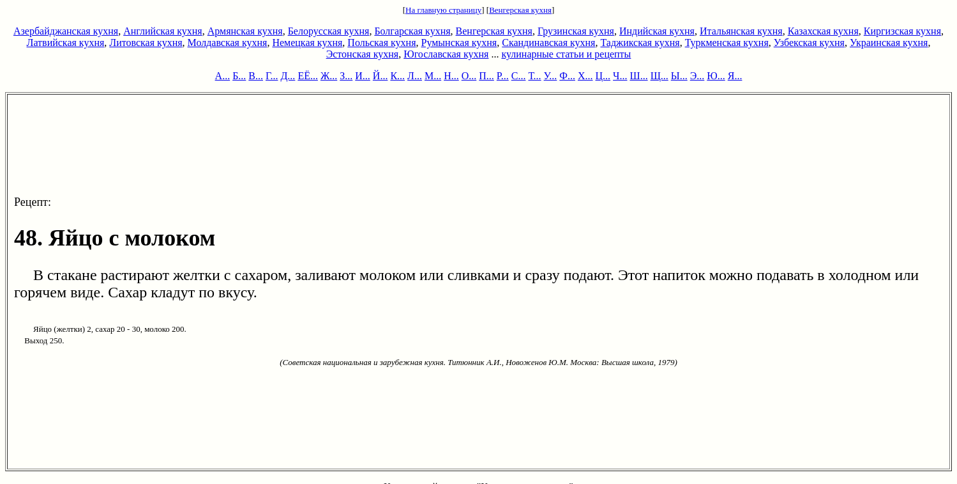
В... (255, 75)
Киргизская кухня (902, 31)
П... (486, 75)
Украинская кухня (889, 42)
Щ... (659, 75)
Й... (380, 75)
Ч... (620, 75)
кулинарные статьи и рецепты (566, 54)
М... (433, 75)
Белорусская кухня (329, 31)
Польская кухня (381, 42)
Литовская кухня (145, 42)
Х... (585, 75)
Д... (287, 75)
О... (469, 75)
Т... (534, 75)
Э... (697, 75)
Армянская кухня (245, 31)
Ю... (716, 75)
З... (346, 75)
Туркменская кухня (727, 42)
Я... (735, 75)
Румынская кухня (459, 42)
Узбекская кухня (809, 42)
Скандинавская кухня (548, 42)
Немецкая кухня (307, 42)
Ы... (679, 75)
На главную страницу (443, 10)
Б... (239, 75)
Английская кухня (162, 31)
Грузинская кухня (576, 31)
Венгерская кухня (520, 10)
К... (397, 75)
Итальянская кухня (741, 31)
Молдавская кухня (228, 42)
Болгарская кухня (412, 31)
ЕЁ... (308, 75)
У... (550, 75)
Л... (414, 75)
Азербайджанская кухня (65, 31)
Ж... (328, 75)
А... (222, 75)
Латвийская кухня (66, 42)
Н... (451, 75)
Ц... (603, 75)
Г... (272, 75)
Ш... (639, 75)
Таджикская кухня (639, 42)
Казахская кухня (823, 31)
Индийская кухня (657, 31)
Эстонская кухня (362, 54)
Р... (503, 75)
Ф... (567, 75)
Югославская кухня (445, 54)
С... (518, 75)
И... (362, 75)
